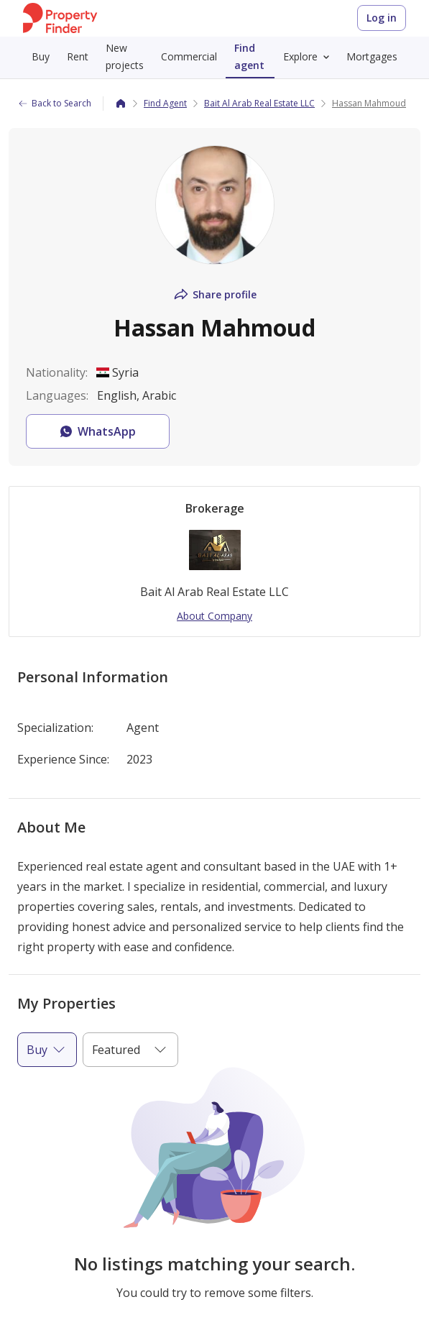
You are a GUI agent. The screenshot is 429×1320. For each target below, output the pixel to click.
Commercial (189, 56)
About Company (214, 616)
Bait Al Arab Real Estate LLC (259, 103)
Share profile (214, 294)
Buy (41, 56)
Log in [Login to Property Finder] (381, 17)
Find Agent (165, 103)
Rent (77, 56)
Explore (309, 56)
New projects (125, 56)
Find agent (249, 56)
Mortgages (371, 56)
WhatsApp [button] (96, 431)
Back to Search (54, 103)
